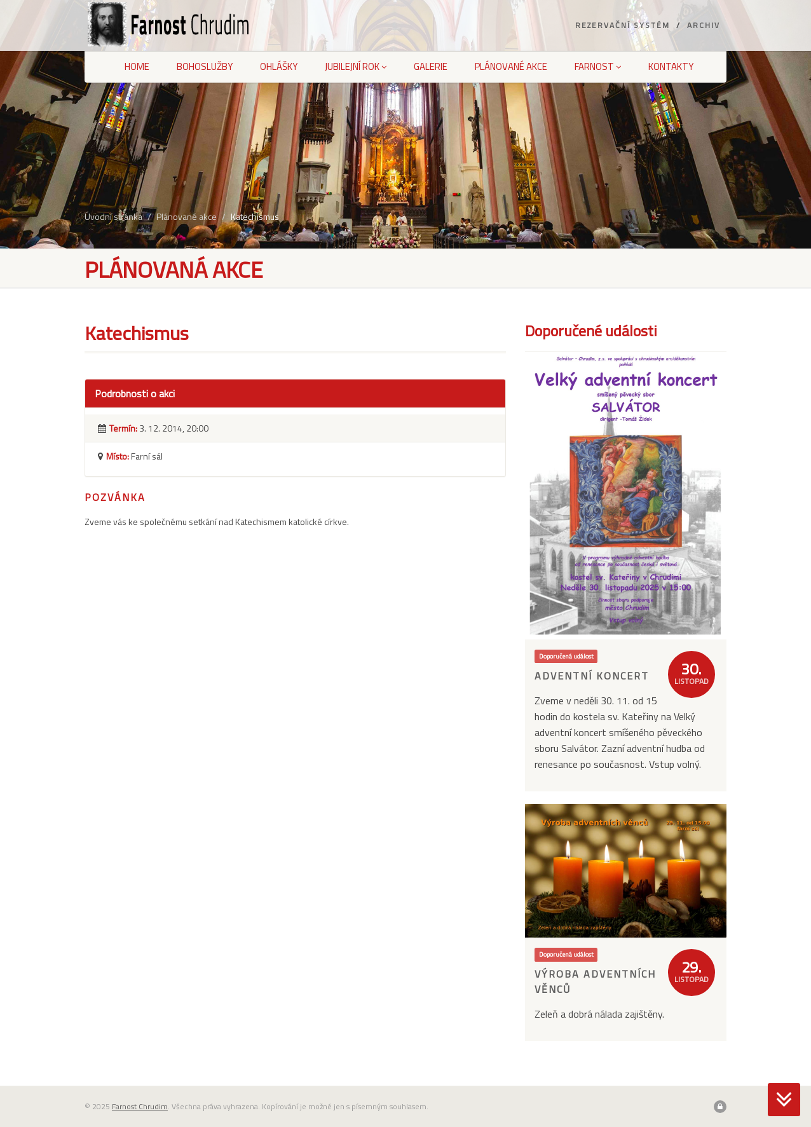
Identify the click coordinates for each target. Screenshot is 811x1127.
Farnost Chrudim (140, 1106)
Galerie (430, 66)
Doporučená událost (566, 656)
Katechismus (255, 216)
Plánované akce (511, 66)
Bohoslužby (205, 66)
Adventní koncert (592, 675)
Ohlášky (278, 66)
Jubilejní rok (355, 66)
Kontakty (670, 66)
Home (137, 66)
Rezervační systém (622, 25)
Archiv (703, 25)
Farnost (598, 66)
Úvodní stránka (113, 216)
